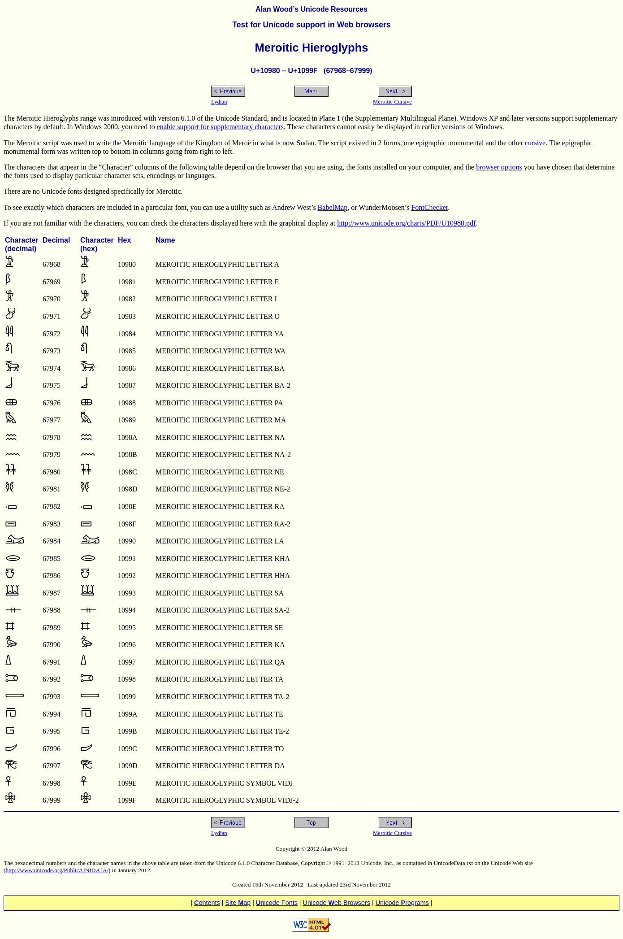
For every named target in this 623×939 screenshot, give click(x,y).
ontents (207, 902)
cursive (535, 143)
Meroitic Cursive (392, 102)
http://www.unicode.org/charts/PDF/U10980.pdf (406, 223)
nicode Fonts (277, 902)
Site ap (238, 902)
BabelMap (333, 207)
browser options (499, 167)
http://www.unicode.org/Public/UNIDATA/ (56, 870)
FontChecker (429, 207)
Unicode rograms (402, 902)
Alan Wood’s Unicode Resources (311, 9)
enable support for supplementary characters (220, 126)
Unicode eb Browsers (336, 902)
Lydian (219, 102)
